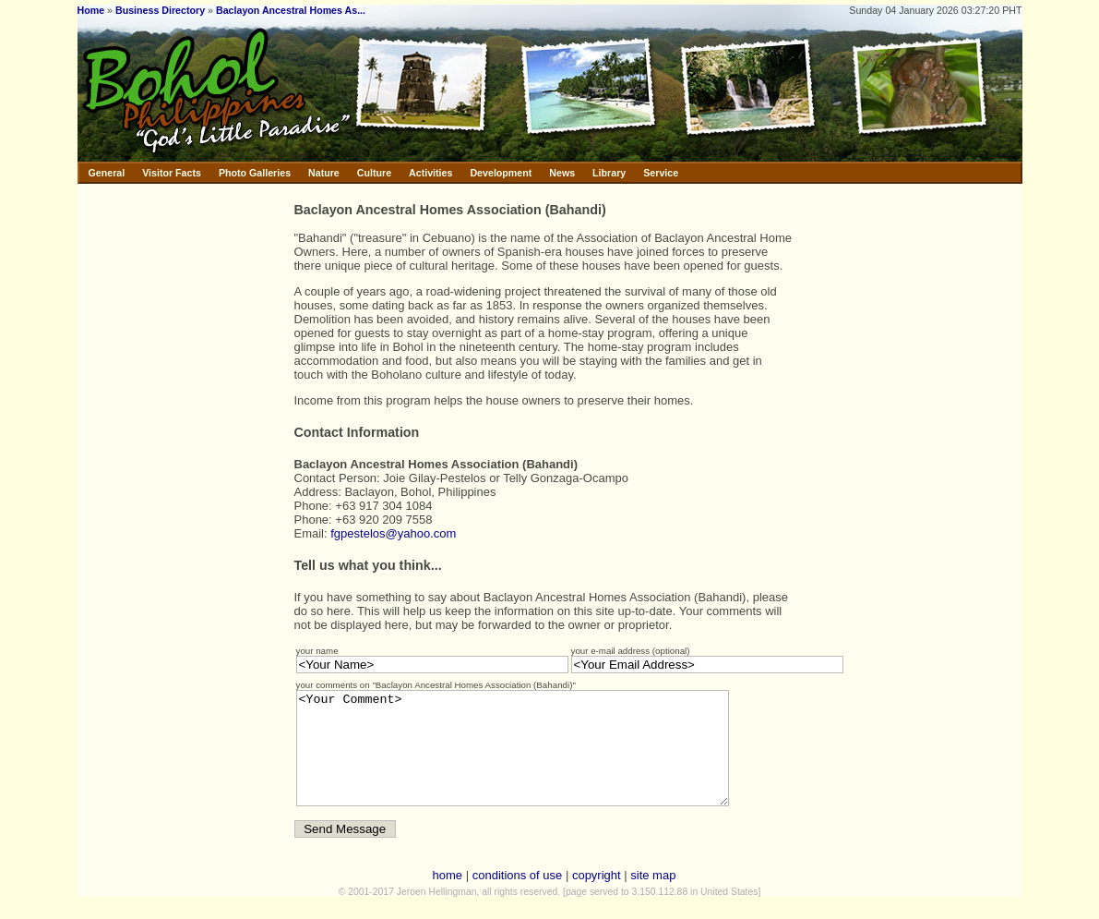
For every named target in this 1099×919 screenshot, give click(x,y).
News (562, 172)
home (448, 897)
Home (91, 10)
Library (609, 172)
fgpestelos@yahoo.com (393, 533)
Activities (430, 172)
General (107, 172)
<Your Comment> (538, 759)
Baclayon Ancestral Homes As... (290, 10)
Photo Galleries (255, 172)
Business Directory (160, 10)
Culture (374, 172)
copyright (596, 897)
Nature (324, 172)
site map (652, 897)
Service (660, 172)
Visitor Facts (171, 172)
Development (501, 172)
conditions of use (517, 897)
